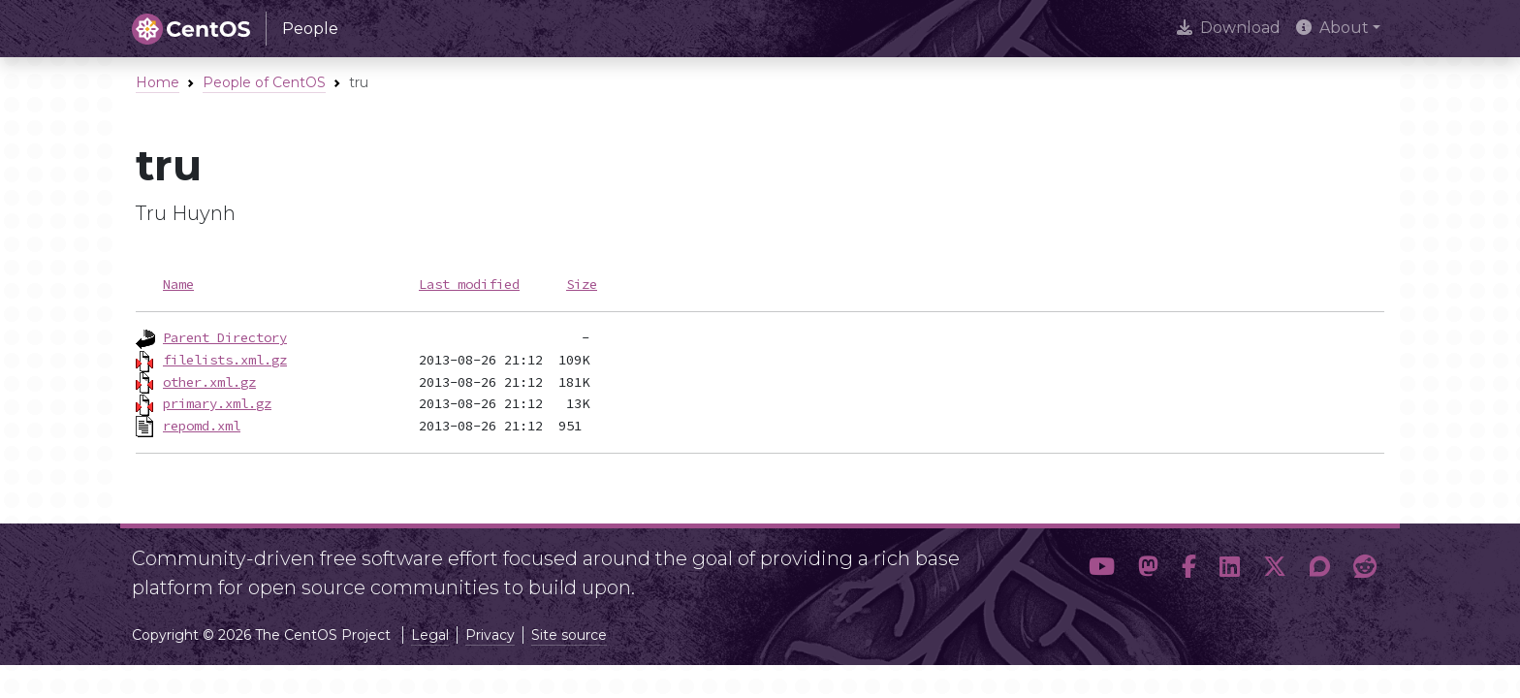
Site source (569, 635)
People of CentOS (264, 82)
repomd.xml (201, 425)
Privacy (490, 635)
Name (178, 284)
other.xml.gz (209, 382)
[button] (1101, 567)
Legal (430, 635)
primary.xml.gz (217, 403)
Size (581, 284)
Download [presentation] (1229, 27)
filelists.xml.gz (225, 359)
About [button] (1332, 27)
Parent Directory (225, 337)
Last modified (469, 284)
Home (157, 82)
